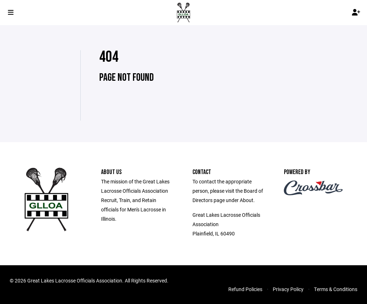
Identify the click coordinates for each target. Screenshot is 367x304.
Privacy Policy (288, 289)
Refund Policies (245, 289)
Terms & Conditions (335, 289)
